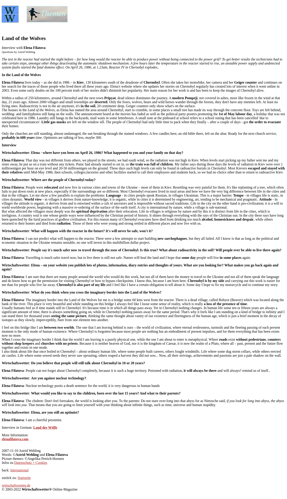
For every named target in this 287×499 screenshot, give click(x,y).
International (19, 470)
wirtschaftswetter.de (16, 485)
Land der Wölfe (45, 427)
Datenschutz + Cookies (30, 463)
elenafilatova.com (15, 439)
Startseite (24, 478)
